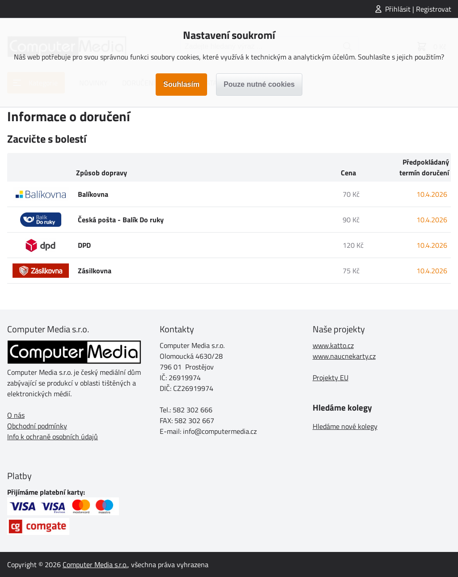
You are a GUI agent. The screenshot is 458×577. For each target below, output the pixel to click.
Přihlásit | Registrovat (418, 9)
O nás (16, 415)
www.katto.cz (333, 345)
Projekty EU (330, 377)
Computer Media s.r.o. (95, 564)
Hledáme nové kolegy (345, 426)
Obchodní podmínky (37, 425)
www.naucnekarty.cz (344, 356)
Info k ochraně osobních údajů (52, 436)
